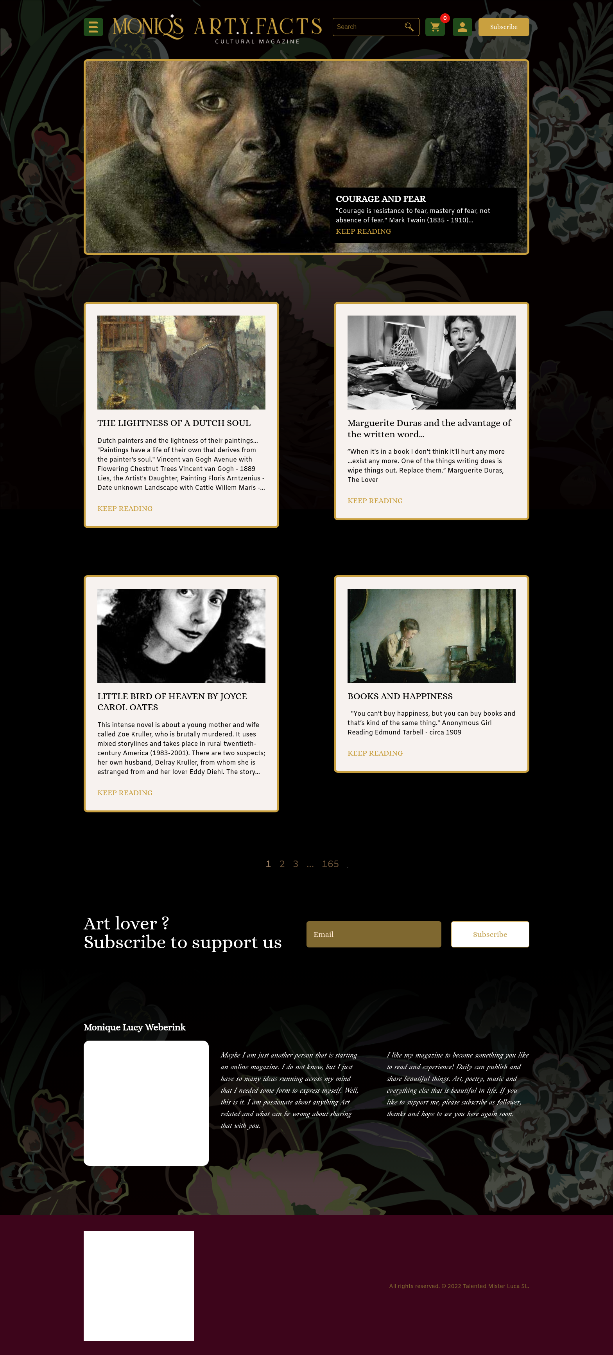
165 (330, 865)
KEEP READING (363, 231)
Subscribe (504, 27)
